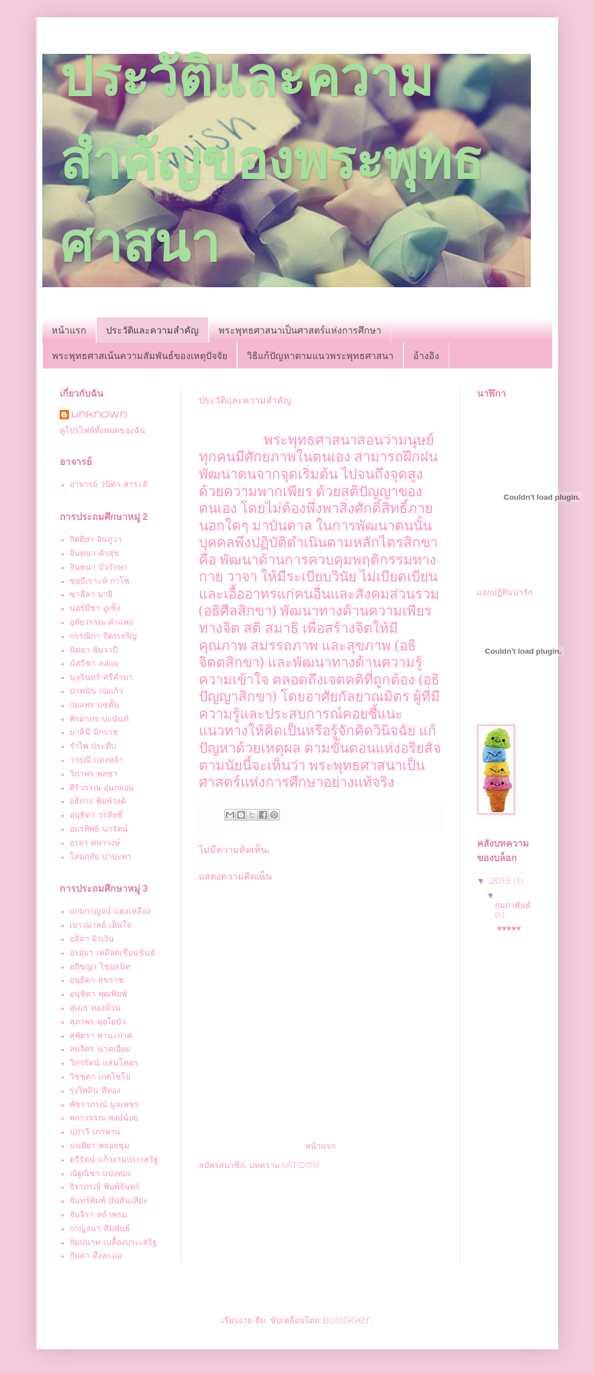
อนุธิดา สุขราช (97, 980)
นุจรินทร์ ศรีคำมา (101, 677)
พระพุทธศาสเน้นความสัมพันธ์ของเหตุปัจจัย (139, 355)
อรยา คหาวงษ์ (95, 843)
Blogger (346, 1321)
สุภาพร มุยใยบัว (98, 1022)
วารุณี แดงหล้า (96, 760)
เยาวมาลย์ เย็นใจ (100, 925)
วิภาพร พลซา (94, 774)
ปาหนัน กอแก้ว (96, 691)
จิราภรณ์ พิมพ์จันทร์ (105, 1187)
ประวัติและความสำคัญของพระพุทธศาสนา (271, 160)
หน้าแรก (69, 330)
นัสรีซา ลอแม (94, 664)
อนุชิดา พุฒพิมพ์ (98, 994)
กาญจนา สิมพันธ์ (100, 1229)
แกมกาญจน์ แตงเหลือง (110, 911)
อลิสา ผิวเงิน (92, 939)
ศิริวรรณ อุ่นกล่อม (102, 788)
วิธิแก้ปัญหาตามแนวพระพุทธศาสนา (320, 355)
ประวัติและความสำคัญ (152, 330)
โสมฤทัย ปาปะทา (101, 857)
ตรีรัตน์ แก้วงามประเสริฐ (114, 1160)
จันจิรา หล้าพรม (98, 1215)
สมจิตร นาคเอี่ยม (100, 1049)
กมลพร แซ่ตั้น (94, 705)
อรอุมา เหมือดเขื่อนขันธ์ (112, 953)
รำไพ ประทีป (93, 746)
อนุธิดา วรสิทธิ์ (96, 815)
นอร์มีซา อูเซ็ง (95, 609)
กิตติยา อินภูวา (96, 540)
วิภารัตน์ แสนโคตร (104, 1063)
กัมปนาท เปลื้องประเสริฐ (113, 1243)
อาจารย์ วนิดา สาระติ (109, 485)
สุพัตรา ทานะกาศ (101, 1036)
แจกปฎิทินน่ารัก (505, 593)
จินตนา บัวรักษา (98, 567)
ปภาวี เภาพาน (95, 1132)
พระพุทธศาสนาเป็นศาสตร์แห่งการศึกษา (299, 330)
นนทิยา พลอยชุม (99, 1146)
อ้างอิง (426, 355)
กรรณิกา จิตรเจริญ (103, 636)
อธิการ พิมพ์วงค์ (98, 801)
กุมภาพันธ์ (513, 906)
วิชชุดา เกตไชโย (100, 1077)
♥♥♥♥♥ (509, 929)
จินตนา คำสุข (94, 554)
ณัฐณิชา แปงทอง (100, 1174)
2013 (501, 881)
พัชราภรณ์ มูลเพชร (104, 1105)
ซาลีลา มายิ (91, 595)
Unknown (99, 415)
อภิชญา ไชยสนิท (100, 967)
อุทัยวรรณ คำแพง (101, 622)
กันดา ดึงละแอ (96, 1256)
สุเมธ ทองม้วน (95, 1008)
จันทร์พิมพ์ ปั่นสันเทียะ (109, 1201)
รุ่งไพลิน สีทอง (95, 1091)
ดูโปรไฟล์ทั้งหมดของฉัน (102, 431)
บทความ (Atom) (284, 1166)
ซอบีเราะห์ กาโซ (100, 581)
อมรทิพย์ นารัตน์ (99, 829)
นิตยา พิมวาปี (94, 650)
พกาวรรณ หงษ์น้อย (104, 1118)
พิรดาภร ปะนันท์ (99, 719)
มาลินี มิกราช (94, 732)
